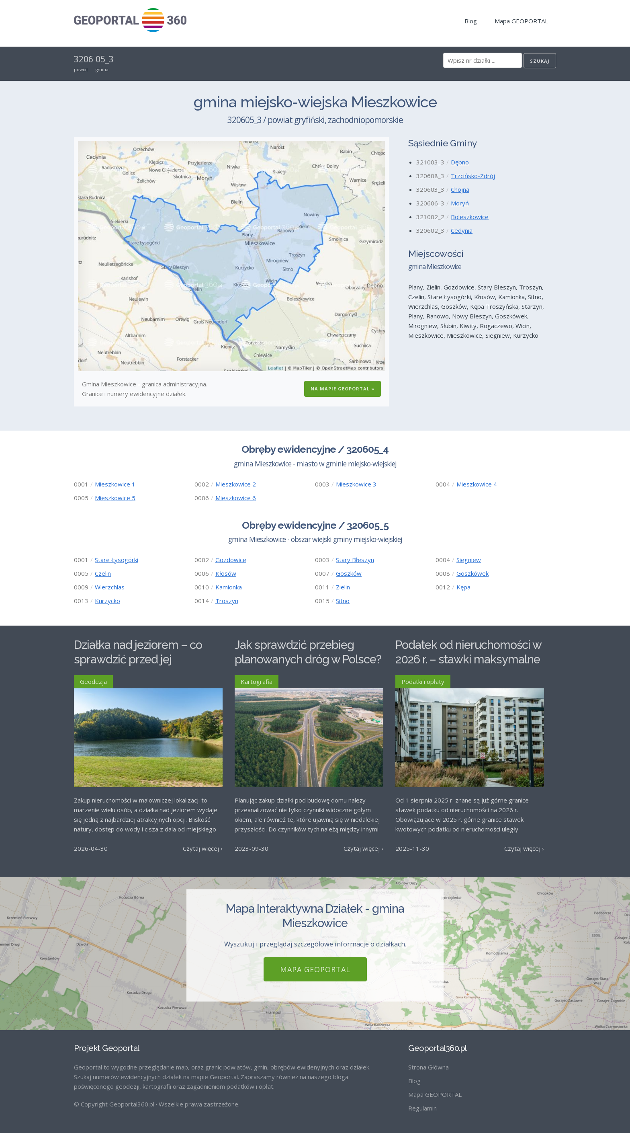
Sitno (343, 601)
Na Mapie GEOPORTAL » (342, 389)
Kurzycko (107, 601)
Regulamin (422, 1108)
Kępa (463, 587)
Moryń (460, 203)
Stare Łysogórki (116, 560)
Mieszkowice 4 (476, 484)
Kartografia (256, 681)
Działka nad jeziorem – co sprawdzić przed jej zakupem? (138, 659)
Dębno (460, 162)
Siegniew (468, 560)
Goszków (349, 573)
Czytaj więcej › (203, 848)
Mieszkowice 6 (235, 498)
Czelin (103, 573)
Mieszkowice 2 (235, 484)
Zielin (343, 587)
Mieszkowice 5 (115, 498)
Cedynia (461, 230)
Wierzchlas (110, 587)
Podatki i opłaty (422, 681)
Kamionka (228, 587)
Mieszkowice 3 (356, 484)
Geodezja (93, 681)
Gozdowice (230, 560)
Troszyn (226, 601)
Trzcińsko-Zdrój (473, 176)
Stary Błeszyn (355, 560)
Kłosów (225, 573)
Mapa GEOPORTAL (521, 21)
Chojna (460, 189)
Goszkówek (472, 573)
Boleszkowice (470, 217)
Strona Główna (428, 1067)
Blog (470, 21)
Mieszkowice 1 (115, 484)
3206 (83, 59)
